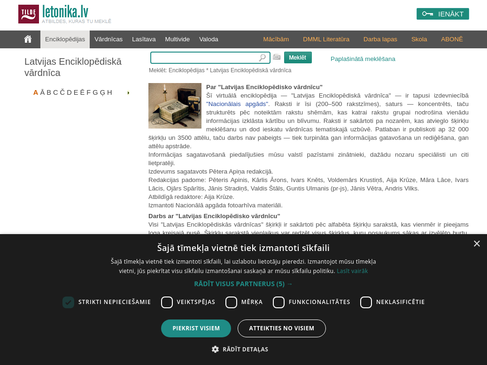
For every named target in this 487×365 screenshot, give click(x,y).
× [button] (476, 244)
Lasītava (143, 39)
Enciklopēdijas (65, 39)
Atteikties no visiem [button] (281, 328)
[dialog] (243, 299)
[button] (243, 284)
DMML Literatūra (326, 39)
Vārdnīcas (108, 39)
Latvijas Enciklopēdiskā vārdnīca (73, 67)
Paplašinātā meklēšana (363, 58)
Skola (419, 39)
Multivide (177, 39)
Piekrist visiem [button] (196, 328)
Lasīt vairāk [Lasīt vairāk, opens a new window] (352, 271)
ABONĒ (452, 39)
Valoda (208, 39)
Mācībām (276, 39)
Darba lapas (380, 39)
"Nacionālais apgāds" (237, 103)
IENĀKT (451, 14)
